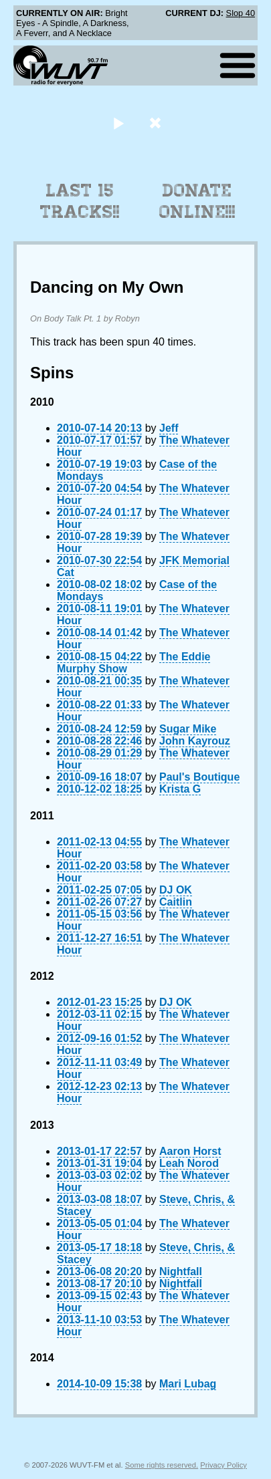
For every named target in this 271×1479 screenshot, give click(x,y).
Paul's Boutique (199, 777)
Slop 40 (240, 13)
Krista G (180, 789)
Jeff (168, 428)
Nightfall (180, 1271)
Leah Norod (189, 1163)
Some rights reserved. (161, 1465)
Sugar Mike (187, 728)
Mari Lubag (187, 1383)
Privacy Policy (223, 1465)
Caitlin (175, 902)
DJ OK (175, 890)
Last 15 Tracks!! (80, 201)
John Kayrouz (194, 741)
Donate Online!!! (197, 201)
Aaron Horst (190, 1151)
